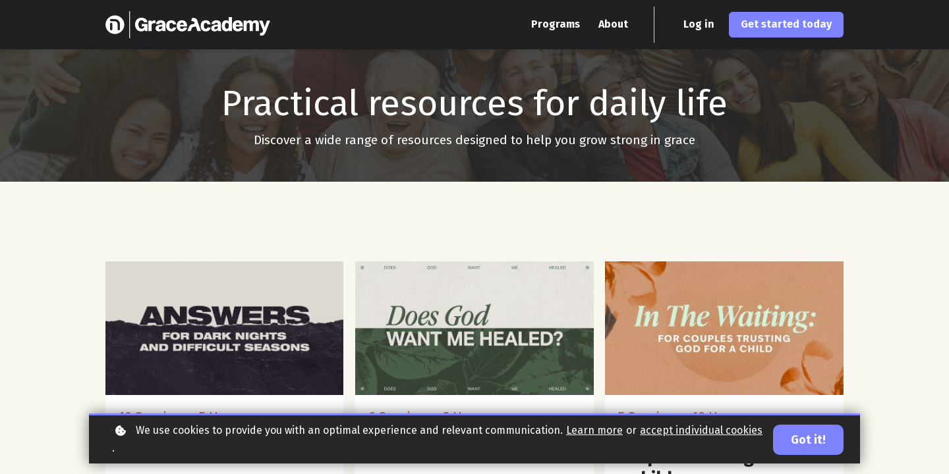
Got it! (808, 440)
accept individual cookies (701, 430)
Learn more (594, 430)
